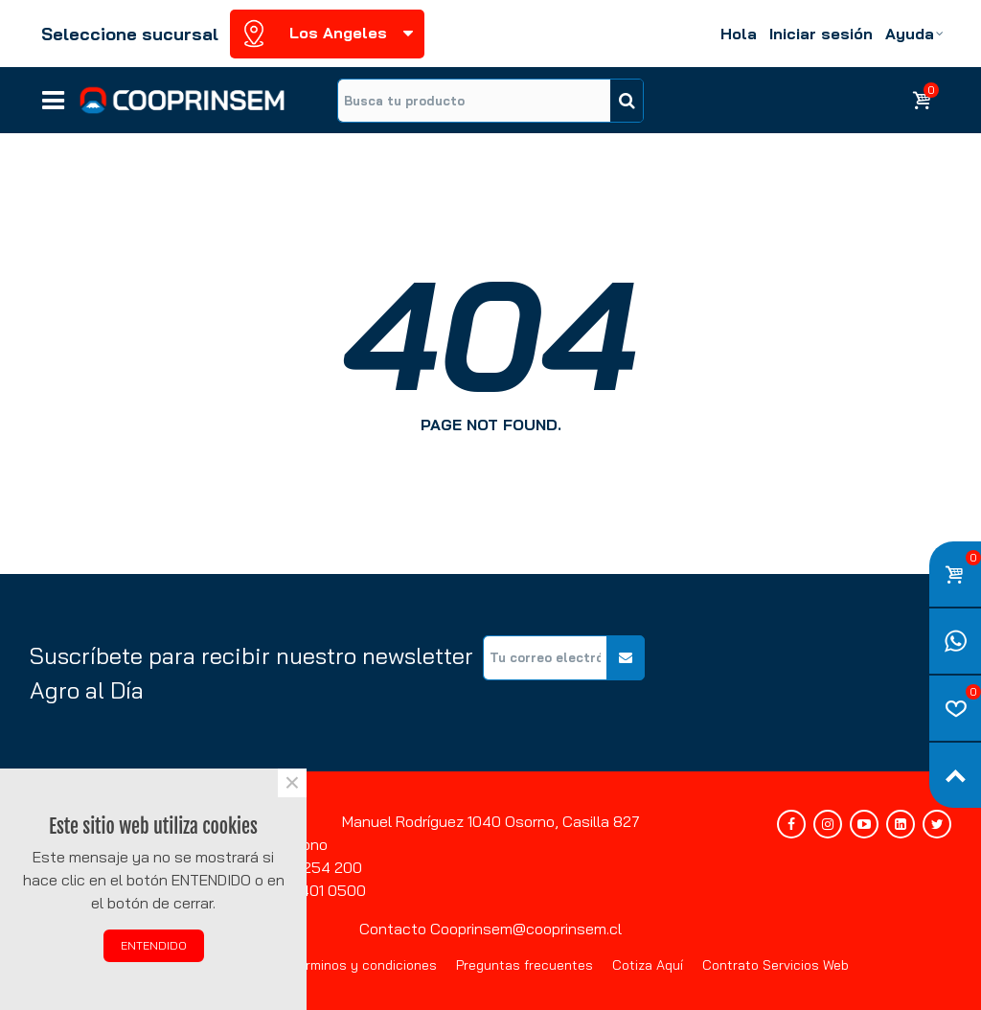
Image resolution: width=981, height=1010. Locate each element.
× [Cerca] (292, 783)
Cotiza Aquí (647, 965)
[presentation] (805, 672)
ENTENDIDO (154, 945)
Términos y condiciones (364, 965)
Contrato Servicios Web (775, 965)
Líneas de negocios (53, 94)
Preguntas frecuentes (524, 965)
